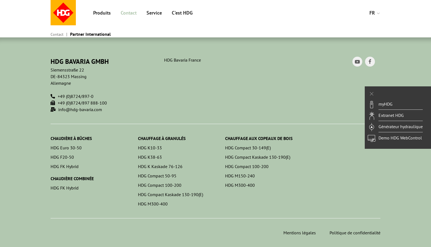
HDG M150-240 (240, 176)
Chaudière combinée (72, 178)
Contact (129, 13)
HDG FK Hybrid (65, 166)
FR (374, 13)
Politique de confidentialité (355, 232)
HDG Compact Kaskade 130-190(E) (170, 194)
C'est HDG (182, 13)
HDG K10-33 (150, 147)
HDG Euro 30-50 (66, 147)
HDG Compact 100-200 (159, 185)
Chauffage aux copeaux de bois (258, 138)
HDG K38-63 (150, 157)
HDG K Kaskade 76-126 (160, 166)
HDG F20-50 (62, 157)
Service (154, 13)
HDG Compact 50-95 (157, 176)
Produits (102, 13)
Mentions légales (299, 232)
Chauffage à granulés (162, 138)
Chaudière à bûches (71, 138)
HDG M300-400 (153, 204)
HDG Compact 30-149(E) (248, 147)
